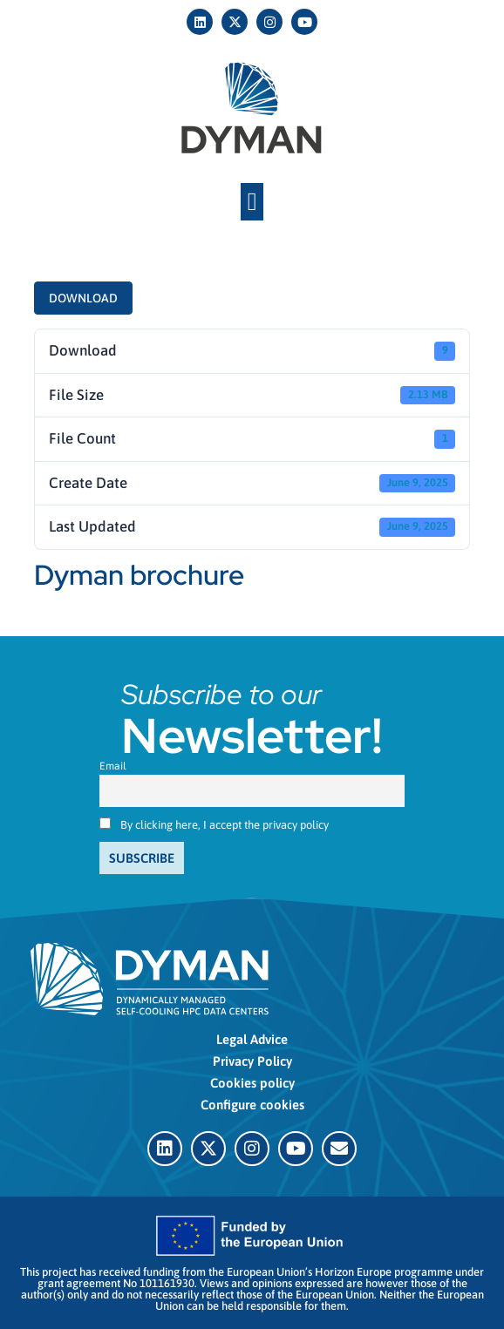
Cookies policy (252, 1082)
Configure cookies (252, 1104)
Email (112, 766)
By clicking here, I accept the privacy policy (224, 824)
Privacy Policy (252, 1061)
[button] (251, 202)
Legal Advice (252, 1039)
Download (83, 298)
